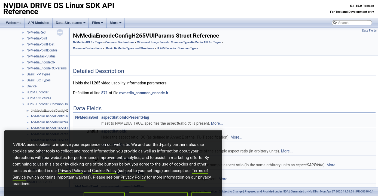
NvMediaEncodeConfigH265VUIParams (60, 110)
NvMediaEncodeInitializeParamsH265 (58, 122)
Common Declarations (119, 42)
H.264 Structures (39, 98)
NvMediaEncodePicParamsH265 (55, 134)
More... (217, 123)
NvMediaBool (86, 117)
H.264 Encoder (37, 92)
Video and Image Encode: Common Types (164, 42)
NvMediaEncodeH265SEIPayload (55, 128)
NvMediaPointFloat (40, 44)
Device (32, 86)
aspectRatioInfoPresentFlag (125, 117)
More (115, 23)
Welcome (14, 23)
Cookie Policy (104, 178)
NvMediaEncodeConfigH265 (51, 116)
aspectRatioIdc (114, 131)
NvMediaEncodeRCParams (47, 68)
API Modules (38, 23)
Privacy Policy (70, 178)
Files (97, 23)
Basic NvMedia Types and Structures (130, 48)
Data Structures (71, 23)
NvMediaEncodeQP (41, 62)
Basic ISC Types (39, 80)
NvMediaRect (36, 32)
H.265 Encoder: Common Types (50, 104)
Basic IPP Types (38, 74)
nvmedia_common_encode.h (143, 93)
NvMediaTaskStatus (41, 56)
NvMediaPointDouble (42, 50)
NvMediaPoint (37, 38)
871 (104, 93)
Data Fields (369, 30)
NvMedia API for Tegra (87, 42)
